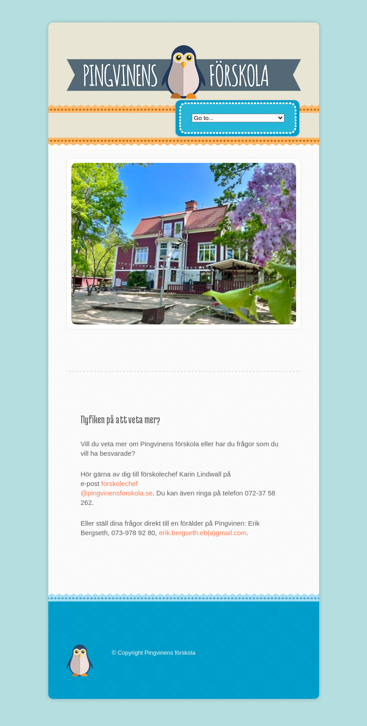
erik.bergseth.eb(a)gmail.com (202, 532)
